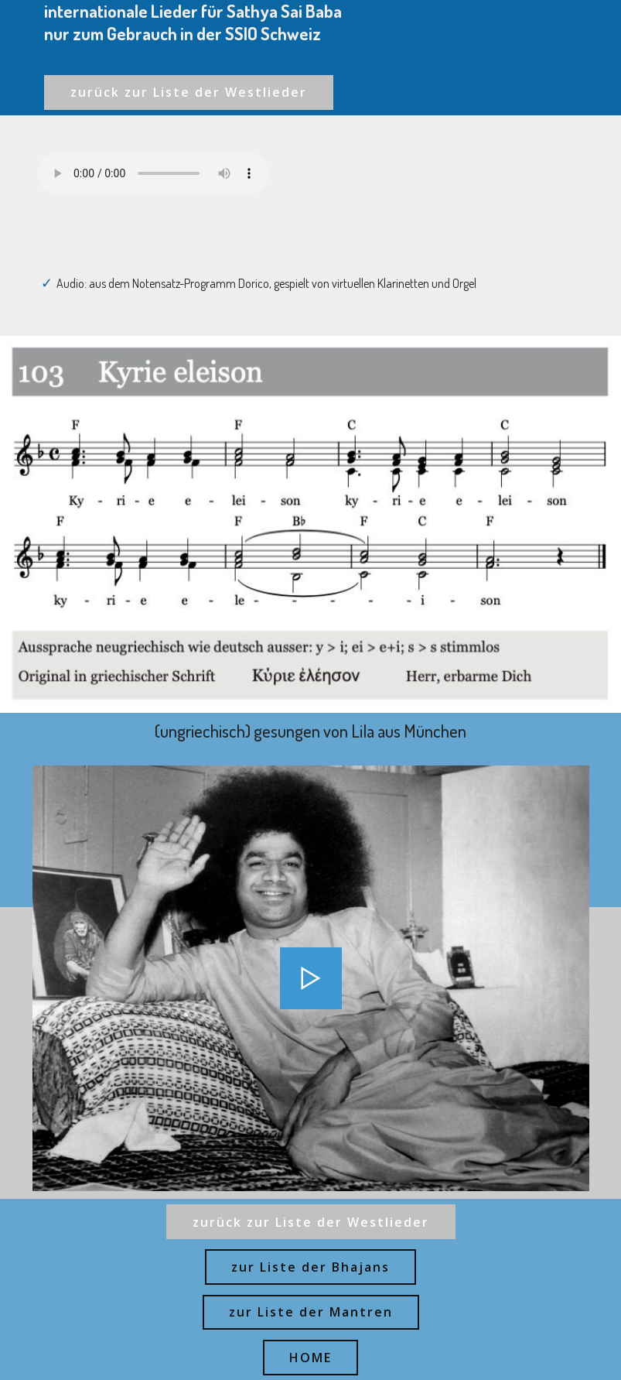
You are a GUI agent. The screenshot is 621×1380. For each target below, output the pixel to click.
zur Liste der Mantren (311, 1311)
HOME (310, 1357)
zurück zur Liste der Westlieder (188, 92)
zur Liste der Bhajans (310, 1267)
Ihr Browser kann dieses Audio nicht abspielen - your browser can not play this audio (153, 173)
